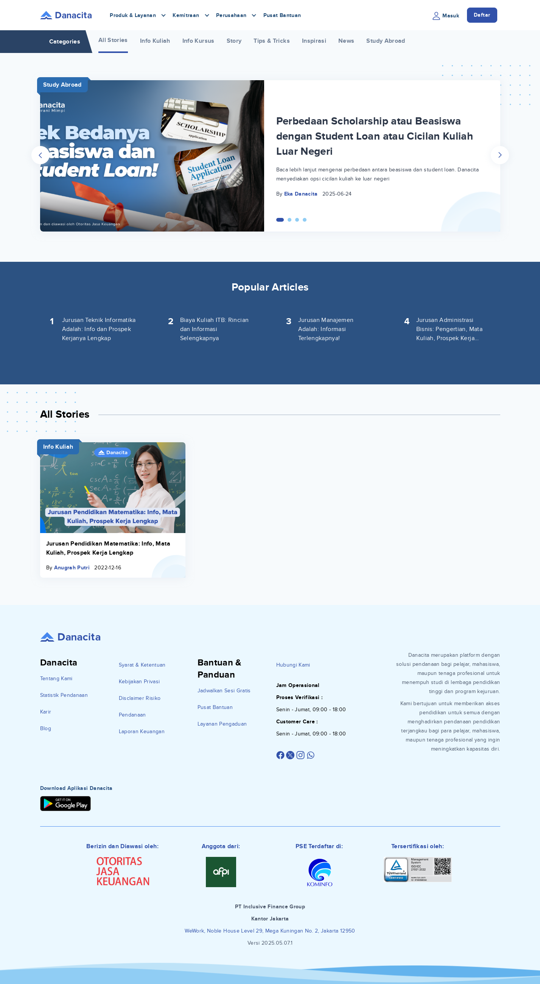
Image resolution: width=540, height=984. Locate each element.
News (346, 41)
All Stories (113, 40)
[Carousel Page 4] (305, 220)
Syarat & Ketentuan (142, 665)
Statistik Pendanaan (64, 695)
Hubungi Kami (293, 665)
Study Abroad (385, 41)
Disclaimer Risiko (140, 698)
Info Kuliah (155, 41)
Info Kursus (198, 41)
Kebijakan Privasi (139, 681)
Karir (45, 712)
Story (234, 41)
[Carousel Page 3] (297, 220)
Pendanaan (132, 715)
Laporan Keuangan (142, 731)
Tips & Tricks (272, 41)
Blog (45, 728)
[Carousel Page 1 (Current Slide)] (280, 220)
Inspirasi (314, 41)
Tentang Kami (56, 678)
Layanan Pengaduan (222, 724)
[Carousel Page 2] (289, 220)
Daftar (482, 15)
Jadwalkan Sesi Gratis (224, 690)
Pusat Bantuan (282, 15)
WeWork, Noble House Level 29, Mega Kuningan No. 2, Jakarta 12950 (270, 931)
